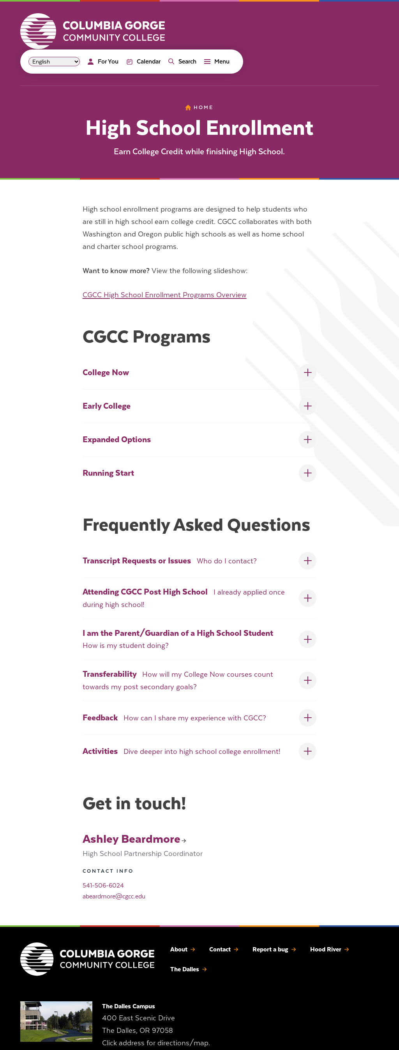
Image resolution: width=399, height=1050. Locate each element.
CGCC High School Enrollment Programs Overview (165, 295)
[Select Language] (54, 61)
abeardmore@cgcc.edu (114, 896)
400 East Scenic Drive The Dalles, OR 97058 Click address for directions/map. (156, 1030)
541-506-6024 (103, 885)
